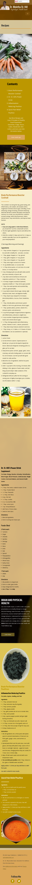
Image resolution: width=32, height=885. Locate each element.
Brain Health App (16, 137)
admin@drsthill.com (8, 857)
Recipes (5, 25)
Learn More (8, 634)
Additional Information (11, 866)
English (18, 1)
